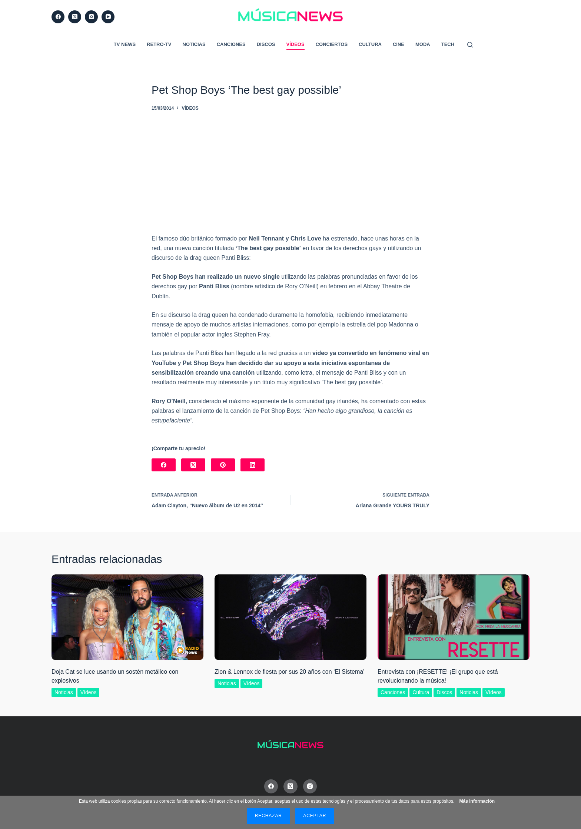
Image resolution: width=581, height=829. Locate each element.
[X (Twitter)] (74, 16)
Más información (477, 801)
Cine (398, 44)
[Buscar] (470, 44)
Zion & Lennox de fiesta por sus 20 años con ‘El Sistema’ (290, 672)
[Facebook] (58, 16)
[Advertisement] (290, 178)
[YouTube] (108, 16)
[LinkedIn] (252, 464)
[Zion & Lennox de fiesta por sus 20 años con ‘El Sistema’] (290, 617)
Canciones (231, 44)
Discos (266, 44)
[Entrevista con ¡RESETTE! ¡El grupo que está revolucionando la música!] (453, 617)
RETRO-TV (159, 44)
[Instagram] (91, 16)
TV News (125, 44)
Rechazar (268, 815)
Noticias (194, 44)
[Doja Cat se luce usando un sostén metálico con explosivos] (127, 617)
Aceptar (314, 815)
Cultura (370, 44)
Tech (447, 44)
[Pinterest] (223, 464)
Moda (422, 44)
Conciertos (332, 44)
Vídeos (295, 44)
